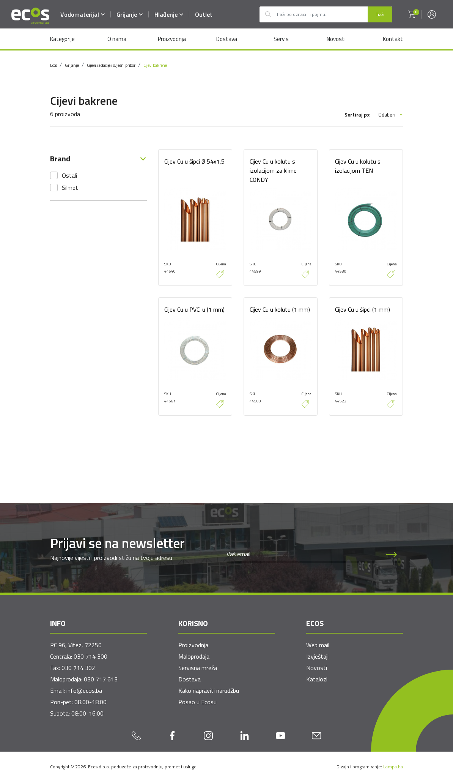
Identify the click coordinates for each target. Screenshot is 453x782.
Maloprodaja (193, 656)
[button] (411, 14)
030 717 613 (101, 679)
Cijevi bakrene (155, 65)
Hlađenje (169, 14)
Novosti (335, 39)
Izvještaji (317, 656)
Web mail (317, 645)
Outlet (204, 14)
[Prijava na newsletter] (391, 554)
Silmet (70, 187)
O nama (116, 39)
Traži (380, 14)
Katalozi (316, 679)
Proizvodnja (171, 39)
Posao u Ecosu (197, 701)
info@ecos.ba (84, 690)
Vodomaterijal (83, 14)
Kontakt (393, 39)
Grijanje (130, 14)
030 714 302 (78, 667)
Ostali (69, 175)
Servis (281, 39)
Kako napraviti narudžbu (208, 690)
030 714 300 (90, 656)
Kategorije (62, 39)
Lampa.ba (393, 766)
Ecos (53, 65)
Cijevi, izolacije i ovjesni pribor (111, 65)
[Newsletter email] (303, 554)
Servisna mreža (197, 667)
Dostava (226, 39)
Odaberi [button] (390, 114)
